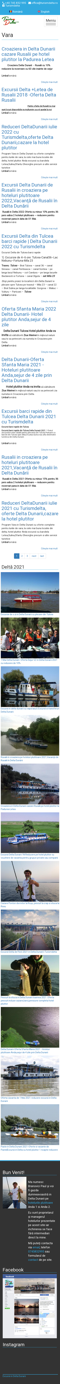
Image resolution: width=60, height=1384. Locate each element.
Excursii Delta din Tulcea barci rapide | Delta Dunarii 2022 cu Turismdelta (29, 241)
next (34, 556)
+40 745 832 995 (14, 2)
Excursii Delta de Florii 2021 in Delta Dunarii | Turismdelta (29, 952)
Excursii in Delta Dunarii (14, 1376)
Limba (5, 75)
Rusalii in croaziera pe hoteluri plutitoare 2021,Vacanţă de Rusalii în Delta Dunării (29, 465)
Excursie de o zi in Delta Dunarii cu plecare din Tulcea (27, 614)
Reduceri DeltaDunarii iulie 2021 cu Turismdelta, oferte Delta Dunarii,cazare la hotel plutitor (30, 511)
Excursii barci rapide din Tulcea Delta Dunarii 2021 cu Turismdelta (29, 416)
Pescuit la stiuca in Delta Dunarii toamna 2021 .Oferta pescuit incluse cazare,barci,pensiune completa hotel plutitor (27, 1000)
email (36, 1247)
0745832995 (36, 1251)
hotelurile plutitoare (40, 1202)
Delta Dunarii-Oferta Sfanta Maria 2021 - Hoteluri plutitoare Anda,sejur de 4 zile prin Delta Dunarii (27, 370)
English (43, 11)
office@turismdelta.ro (43, 2)
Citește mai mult (49, 82)
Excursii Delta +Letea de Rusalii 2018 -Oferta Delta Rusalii (29, 95)
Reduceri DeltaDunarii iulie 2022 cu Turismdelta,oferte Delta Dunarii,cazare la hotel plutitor (29, 137)
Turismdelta (11, 5)
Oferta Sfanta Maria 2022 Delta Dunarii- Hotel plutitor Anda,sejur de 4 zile (29, 316)
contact (33, 1259)
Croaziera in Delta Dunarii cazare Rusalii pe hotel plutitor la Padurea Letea (28, 54)
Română (15, 11)
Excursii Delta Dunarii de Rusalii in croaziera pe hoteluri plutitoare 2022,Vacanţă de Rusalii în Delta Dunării (29, 195)
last (42, 556)
